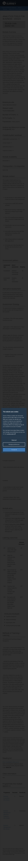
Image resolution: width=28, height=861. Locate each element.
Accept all (14, 449)
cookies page (11, 434)
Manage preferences (14, 444)
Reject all (14, 440)
